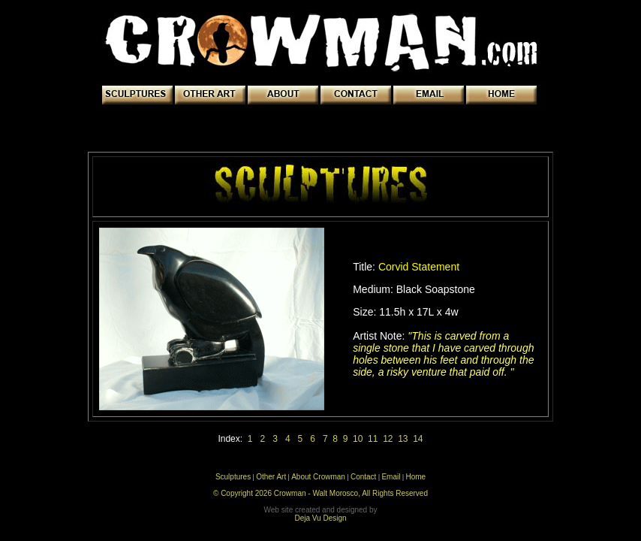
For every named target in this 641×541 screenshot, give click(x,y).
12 (388, 439)
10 (358, 439)
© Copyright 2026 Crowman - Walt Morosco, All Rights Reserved (320, 493)
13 (403, 439)
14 (415, 439)
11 (373, 439)
